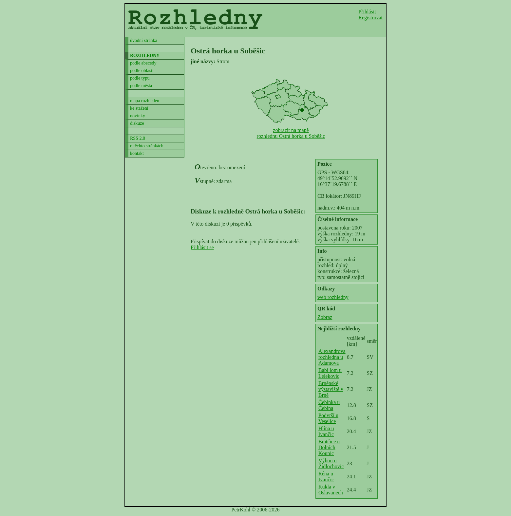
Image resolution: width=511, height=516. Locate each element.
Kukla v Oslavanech (330, 489)
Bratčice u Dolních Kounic (329, 447)
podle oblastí (142, 70)
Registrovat (370, 17)
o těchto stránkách (146, 145)
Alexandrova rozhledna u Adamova (332, 357)
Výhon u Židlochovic (331, 463)
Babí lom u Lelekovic (330, 373)
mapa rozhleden (144, 100)
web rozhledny (333, 297)
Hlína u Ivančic (326, 431)
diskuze (137, 123)
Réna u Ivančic (326, 476)
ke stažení (139, 108)
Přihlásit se (202, 247)
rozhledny (145, 55)
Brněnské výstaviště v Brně (330, 389)
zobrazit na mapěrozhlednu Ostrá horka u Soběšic (291, 133)
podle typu (140, 78)
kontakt (137, 153)
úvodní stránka (143, 40)
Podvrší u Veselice (328, 418)
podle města (141, 85)
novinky (137, 115)
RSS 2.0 (137, 138)
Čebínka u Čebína (329, 405)
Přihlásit (367, 11)
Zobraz (324, 317)
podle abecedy (143, 63)
